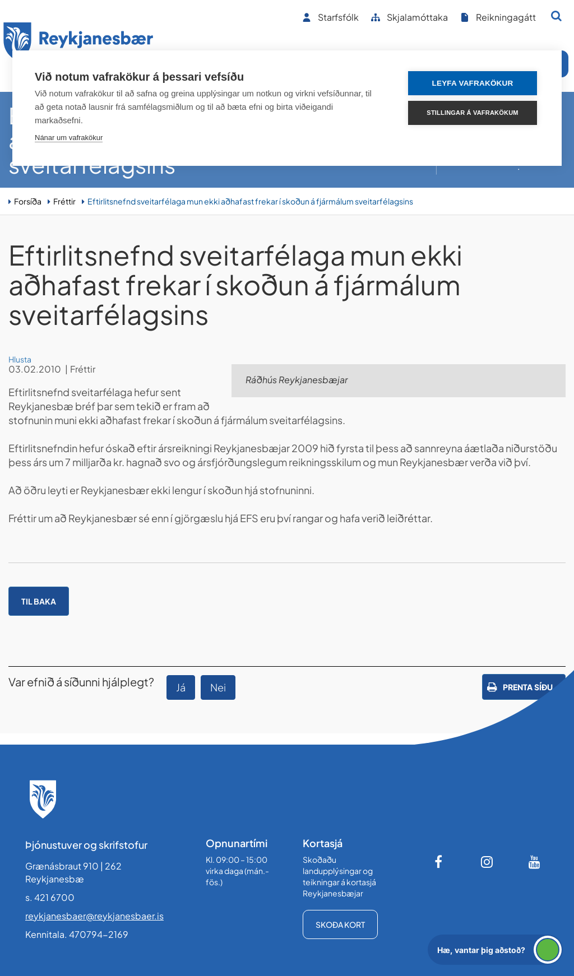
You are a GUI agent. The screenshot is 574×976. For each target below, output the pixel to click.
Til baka (38, 601)
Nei (218, 687)
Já (181, 687)
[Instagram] (487, 862)
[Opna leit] (556, 15)
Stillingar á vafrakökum (472, 112)
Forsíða (27, 201)
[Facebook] (439, 862)
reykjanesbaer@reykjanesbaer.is (94, 916)
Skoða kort (340, 924)
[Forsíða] (78, 44)
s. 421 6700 (50, 897)
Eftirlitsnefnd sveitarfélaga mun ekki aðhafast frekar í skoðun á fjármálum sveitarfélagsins (250, 201)
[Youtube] (535, 862)
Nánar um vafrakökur (69, 137)
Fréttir (64, 201)
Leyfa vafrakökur (472, 83)
